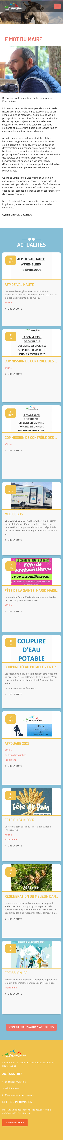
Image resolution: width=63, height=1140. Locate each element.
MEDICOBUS (14, 514)
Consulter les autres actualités (31, 1027)
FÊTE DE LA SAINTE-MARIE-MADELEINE (31, 590)
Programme (11, 839)
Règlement (10, 759)
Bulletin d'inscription (15, 754)
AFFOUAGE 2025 (17, 743)
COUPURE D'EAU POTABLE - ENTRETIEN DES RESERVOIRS (31, 667)
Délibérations (10, 1088)
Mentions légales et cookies (18, 1094)
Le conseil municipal (14, 1081)
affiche (8, 367)
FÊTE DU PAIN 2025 (19, 820)
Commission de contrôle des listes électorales (31, 361)
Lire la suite (13, 308)
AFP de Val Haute (19, 285)
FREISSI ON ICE (16, 973)
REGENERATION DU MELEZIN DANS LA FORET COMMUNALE (31, 896)
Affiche (8, 302)
